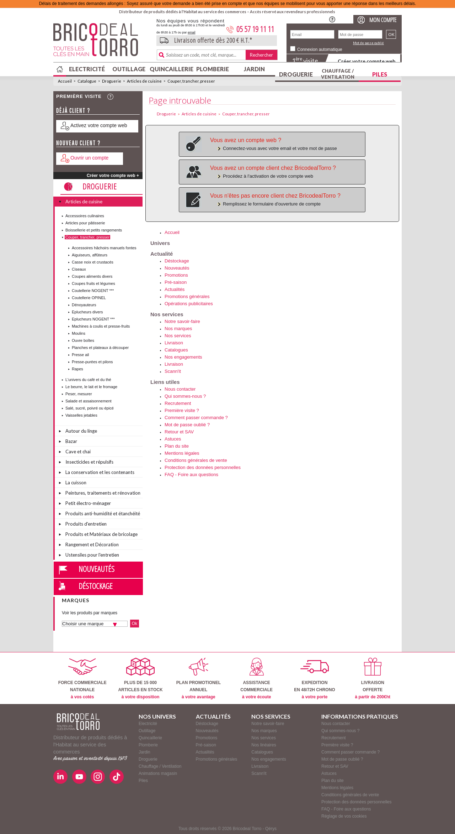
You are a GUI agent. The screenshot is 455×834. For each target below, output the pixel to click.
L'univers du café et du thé (88, 379)
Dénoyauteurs (84, 305)
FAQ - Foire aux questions (191, 474)
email (192, 32)
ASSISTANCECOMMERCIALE (256, 678)
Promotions (176, 275)
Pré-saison (176, 282)
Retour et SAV (179, 431)
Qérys (271, 828)
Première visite (79, 96)
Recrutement (178, 403)
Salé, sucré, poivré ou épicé (89, 408)
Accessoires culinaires (84, 216)
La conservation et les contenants (99, 472)
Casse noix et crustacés (92, 262)
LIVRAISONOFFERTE (372, 678)
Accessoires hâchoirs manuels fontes (104, 248)
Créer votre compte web (366, 61)
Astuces (173, 439)
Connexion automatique (319, 49)
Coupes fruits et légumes (93, 283)
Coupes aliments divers (92, 276)
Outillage (128, 69)
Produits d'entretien (86, 524)
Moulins (78, 333)
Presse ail (80, 355)
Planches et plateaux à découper (100, 347)
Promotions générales (187, 296)
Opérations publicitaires (189, 303)
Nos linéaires (263, 744)
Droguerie (296, 74)
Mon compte (382, 20)
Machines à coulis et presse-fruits (101, 326)
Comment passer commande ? (196, 417)
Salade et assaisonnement (88, 401)
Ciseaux (79, 269)
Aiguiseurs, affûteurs (89, 255)
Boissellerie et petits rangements (93, 230)
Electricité (87, 69)
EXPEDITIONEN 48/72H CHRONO (314, 678)
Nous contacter (180, 389)
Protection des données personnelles (203, 467)
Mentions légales (182, 453)
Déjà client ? (73, 110)
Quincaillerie (171, 69)
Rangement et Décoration (92, 544)
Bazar (71, 441)
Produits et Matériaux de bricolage (101, 534)
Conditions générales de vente (196, 460)
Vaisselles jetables (81, 415)
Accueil (65, 81)
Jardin (254, 69)
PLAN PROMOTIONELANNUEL (198, 678)
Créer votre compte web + (113, 175)
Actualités (174, 289)
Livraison (174, 342)
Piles (379, 74)
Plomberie (212, 69)
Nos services (178, 335)
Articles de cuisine (144, 81)
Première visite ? (182, 410)
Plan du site (177, 446)
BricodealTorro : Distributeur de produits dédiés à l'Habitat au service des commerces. (102, 42)
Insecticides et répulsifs (89, 462)
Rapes (77, 369)
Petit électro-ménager (88, 503)
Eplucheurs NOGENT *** (93, 319)
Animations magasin (158, 773)
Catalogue (86, 81)
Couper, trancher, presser (191, 81)
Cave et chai (78, 451)
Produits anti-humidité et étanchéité (102, 513)
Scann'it (173, 371)
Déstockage (96, 585)
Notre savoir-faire (182, 321)
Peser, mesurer (78, 394)
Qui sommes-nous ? (185, 396)
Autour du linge (81, 431)
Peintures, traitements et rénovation (102, 493)
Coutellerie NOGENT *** (93, 290)
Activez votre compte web (98, 125)
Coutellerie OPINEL (89, 298)
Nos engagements (183, 357)
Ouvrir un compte (89, 158)
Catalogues (176, 350)
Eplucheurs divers (87, 312)
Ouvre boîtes (83, 340)
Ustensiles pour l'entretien (92, 555)
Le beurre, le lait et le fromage (91, 387)
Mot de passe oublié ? (187, 424)
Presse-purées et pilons (92, 362)
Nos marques (178, 328)
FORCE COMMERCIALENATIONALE (82, 678)
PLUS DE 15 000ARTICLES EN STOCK (140, 678)
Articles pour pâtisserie (85, 223)
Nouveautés (96, 568)
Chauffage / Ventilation (337, 74)
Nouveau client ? (78, 143)
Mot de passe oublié (368, 43)
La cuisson (75, 482)
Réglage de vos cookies (343, 816)
